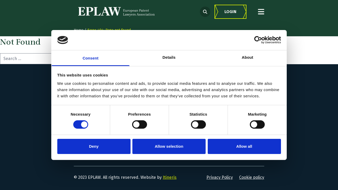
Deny (94, 146)
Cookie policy (251, 177)
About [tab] (247, 57)
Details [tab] (169, 57)
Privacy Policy (219, 177)
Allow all (244, 146)
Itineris (170, 177)
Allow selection (169, 146)
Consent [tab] (91, 58)
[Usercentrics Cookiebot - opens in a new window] (258, 40)
